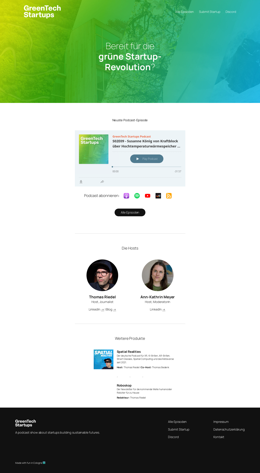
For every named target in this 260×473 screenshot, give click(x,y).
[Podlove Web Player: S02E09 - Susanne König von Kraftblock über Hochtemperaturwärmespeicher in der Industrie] (130, 158)
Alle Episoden (130, 212)
